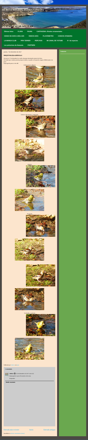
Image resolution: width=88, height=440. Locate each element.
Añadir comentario (10, 382)
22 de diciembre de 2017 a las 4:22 (25, 373)
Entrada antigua (49, 430)
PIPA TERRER (25, 40)
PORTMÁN (31, 45)
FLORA (20, 31)
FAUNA (29, 31)
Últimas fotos (8, 31)
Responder (12, 378)
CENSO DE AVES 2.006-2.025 (14, 36)
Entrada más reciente (11, 430)
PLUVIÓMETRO (48, 36)
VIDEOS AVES (33, 36)
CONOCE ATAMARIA (65, 36)
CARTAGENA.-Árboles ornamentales (49, 31)
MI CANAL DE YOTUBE (55, 40)
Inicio (31, 430)
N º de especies (72, 40)
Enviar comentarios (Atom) (18, 433)
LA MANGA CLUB (10, 40)
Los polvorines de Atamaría (13, 45)
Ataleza (11, 373)
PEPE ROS (38, 40)
